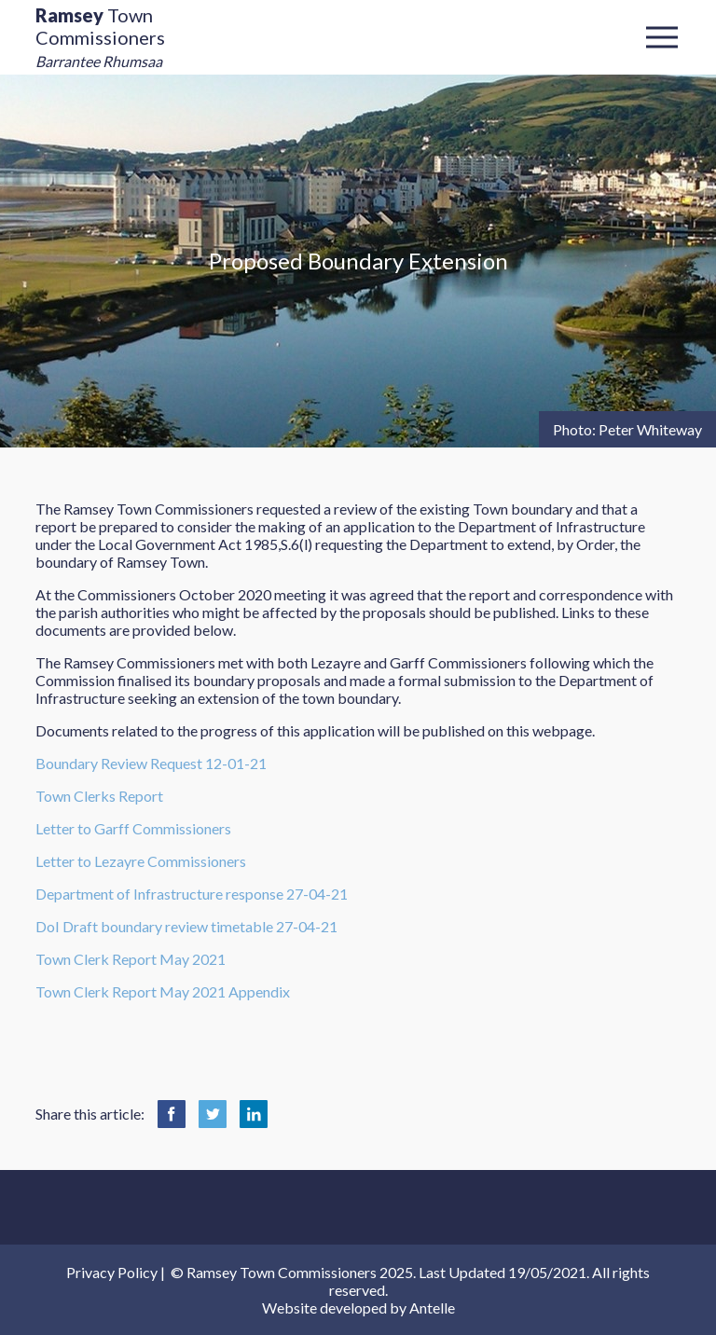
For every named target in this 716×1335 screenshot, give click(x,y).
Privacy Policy (112, 1272)
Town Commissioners (100, 37)
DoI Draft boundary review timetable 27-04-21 (186, 926)
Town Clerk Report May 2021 (130, 959)
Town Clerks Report (99, 796)
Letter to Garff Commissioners (133, 828)
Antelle (432, 1307)
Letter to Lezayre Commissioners (140, 861)
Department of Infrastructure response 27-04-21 (191, 893)
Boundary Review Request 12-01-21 (151, 763)
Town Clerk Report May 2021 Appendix (162, 991)
